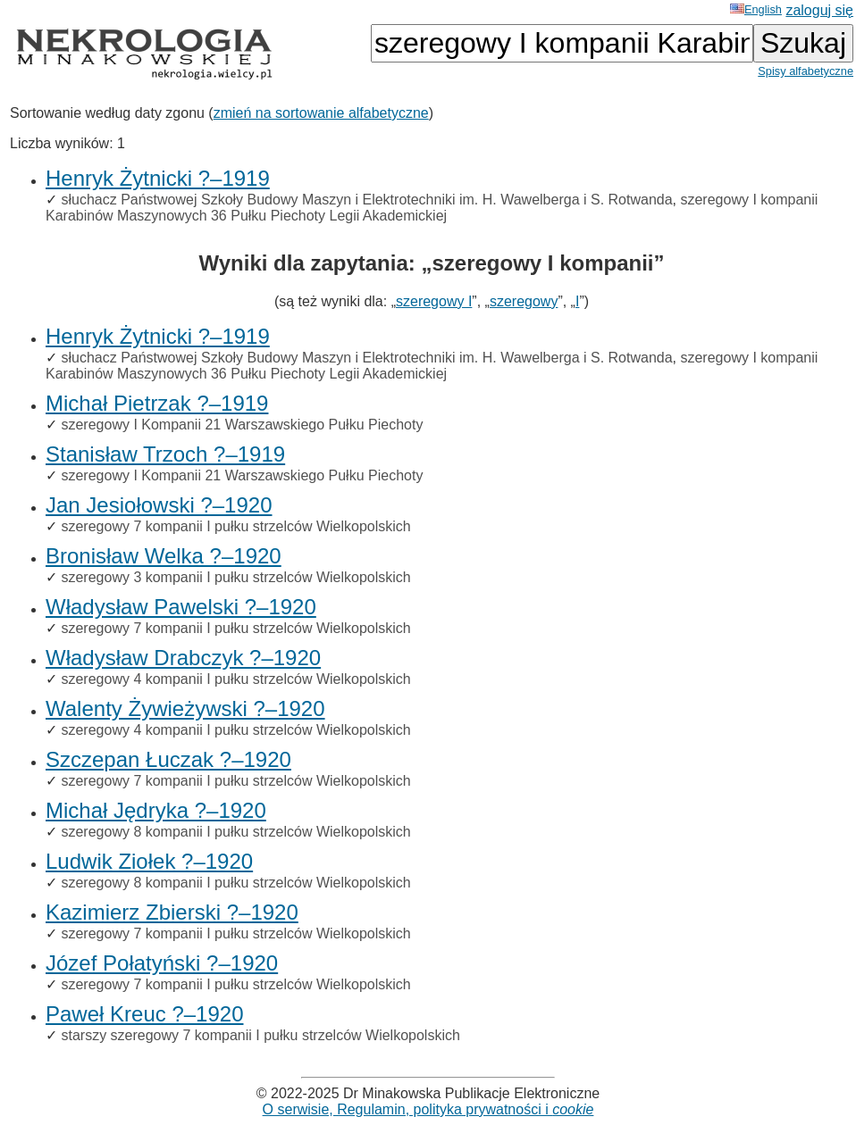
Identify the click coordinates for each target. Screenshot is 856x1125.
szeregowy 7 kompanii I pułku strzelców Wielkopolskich (235, 526)
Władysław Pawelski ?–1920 (181, 607)
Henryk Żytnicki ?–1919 (158, 178)
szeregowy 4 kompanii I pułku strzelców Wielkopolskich (235, 679)
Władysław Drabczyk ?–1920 (183, 658)
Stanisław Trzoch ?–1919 (165, 454)
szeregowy (524, 301)
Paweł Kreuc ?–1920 (144, 1014)
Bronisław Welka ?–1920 (163, 556)
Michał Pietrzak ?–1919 (157, 403)
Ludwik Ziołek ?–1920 (149, 861)
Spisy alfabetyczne (805, 71)
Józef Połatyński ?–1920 (162, 963)
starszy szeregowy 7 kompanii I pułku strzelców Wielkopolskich (260, 1035)
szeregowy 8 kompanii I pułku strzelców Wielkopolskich (235, 831)
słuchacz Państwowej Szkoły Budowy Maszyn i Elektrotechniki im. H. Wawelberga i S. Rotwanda (366, 199)
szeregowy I (434, 301)
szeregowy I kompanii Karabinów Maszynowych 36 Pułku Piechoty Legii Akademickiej (432, 207)
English (756, 9)
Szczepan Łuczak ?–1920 (168, 759)
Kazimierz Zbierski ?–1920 (172, 912)
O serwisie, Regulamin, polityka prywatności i (428, 1109)
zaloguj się (819, 10)
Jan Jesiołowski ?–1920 (159, 505)
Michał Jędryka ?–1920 (156, 810)
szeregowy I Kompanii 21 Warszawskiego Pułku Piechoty (242, 424)
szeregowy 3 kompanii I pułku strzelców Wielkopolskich (235, 577)
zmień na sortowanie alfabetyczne (321, 113)
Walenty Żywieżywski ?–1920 (185, 708)
